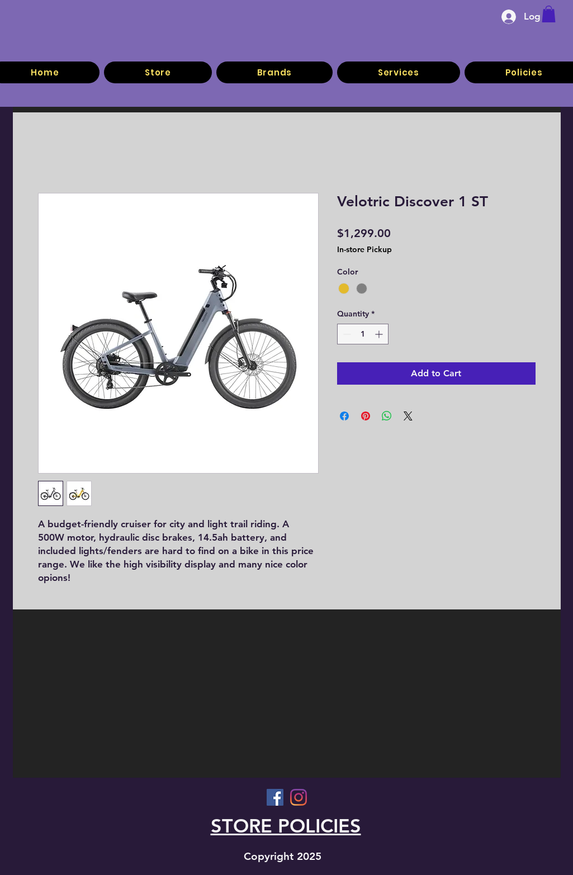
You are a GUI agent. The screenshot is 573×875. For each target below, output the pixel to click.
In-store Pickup (364, 249)
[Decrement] (346, 334)
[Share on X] (408, 416)
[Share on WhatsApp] (387, 416)
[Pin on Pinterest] (365, 416)
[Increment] (380, 334)
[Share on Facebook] (344, 416)
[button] (549, 14)
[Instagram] (298, 797)
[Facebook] (275, 797)
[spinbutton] (363, 334)
